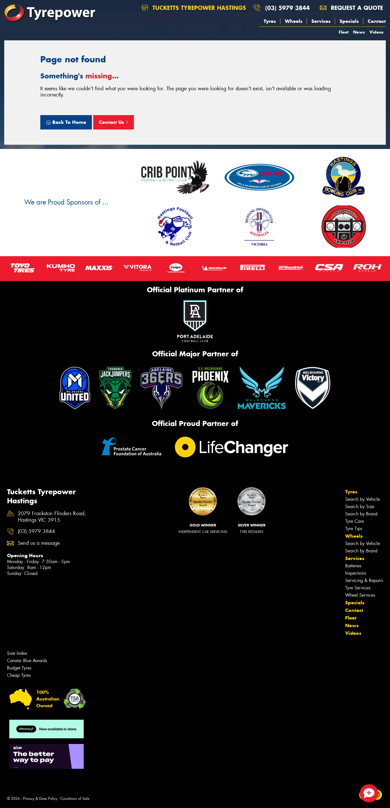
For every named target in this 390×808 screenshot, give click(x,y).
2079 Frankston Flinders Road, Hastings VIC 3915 (52, 516)
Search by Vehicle (362, 499)
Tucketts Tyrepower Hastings (193, 7)
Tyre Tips (353, 529)
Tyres (270, 21)
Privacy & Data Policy (40, 798)
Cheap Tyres (19, 675)
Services (321, 21)
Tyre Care (354, 521)
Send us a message (39, 543)
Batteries (353, 566)
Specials (349, 21)
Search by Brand (361, 514)
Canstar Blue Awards (27, 661)
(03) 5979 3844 (287, 7)
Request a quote (351, 7)
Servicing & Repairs (364, 580)
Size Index (17, 653)
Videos (376, 32)
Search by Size (359, 507)
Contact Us (113, 122)
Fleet (344, 32)
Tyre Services (357, 588)
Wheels (293, 21)
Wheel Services (360, 595)
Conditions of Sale (74, 798)
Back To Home (66, 122)
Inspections (355, 573)
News (359, 32)
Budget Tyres (19, 668)
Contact (377, 21)
